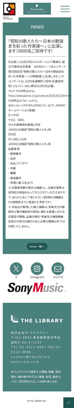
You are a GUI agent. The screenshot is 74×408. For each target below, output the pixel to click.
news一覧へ (37, 246)
